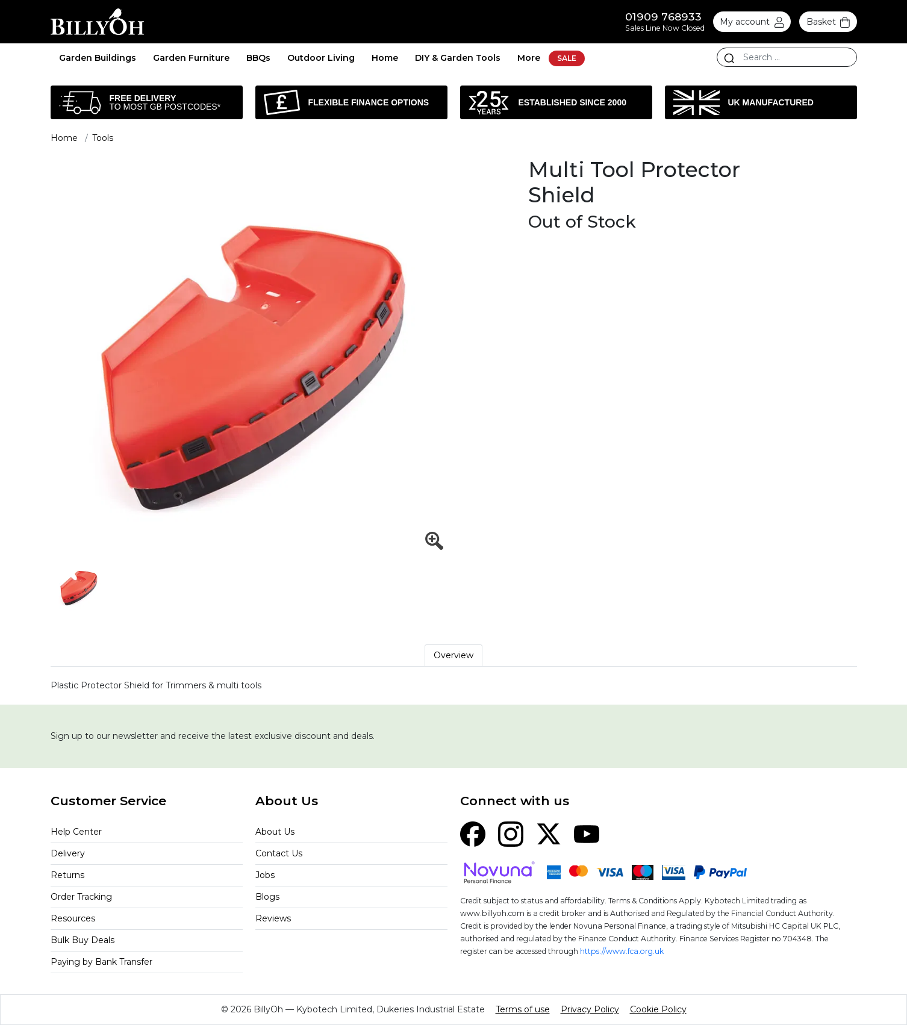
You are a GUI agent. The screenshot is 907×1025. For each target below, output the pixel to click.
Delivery (68, 853)
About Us (275, 831)
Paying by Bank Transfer (101, 961)
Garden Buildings (97, 57)
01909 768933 (663, 16)
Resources (73, 918)
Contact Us (278, 853)
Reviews (273, 918)
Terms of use (523, 1009)
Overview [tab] (453, 655)
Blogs (267, 896)
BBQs (258, 57)
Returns (67, 875)
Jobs (265, 875)
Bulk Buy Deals (82, 940)
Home (385, 57)
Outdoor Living (321, 57)
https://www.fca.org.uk (622, 951)
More (528, 57)
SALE (566, 58)
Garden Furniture (191, 57)
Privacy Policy (590, 1009)
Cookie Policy (658, 1009)
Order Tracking (81, 896)
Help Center (76, 831)
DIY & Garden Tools (457, 57)
